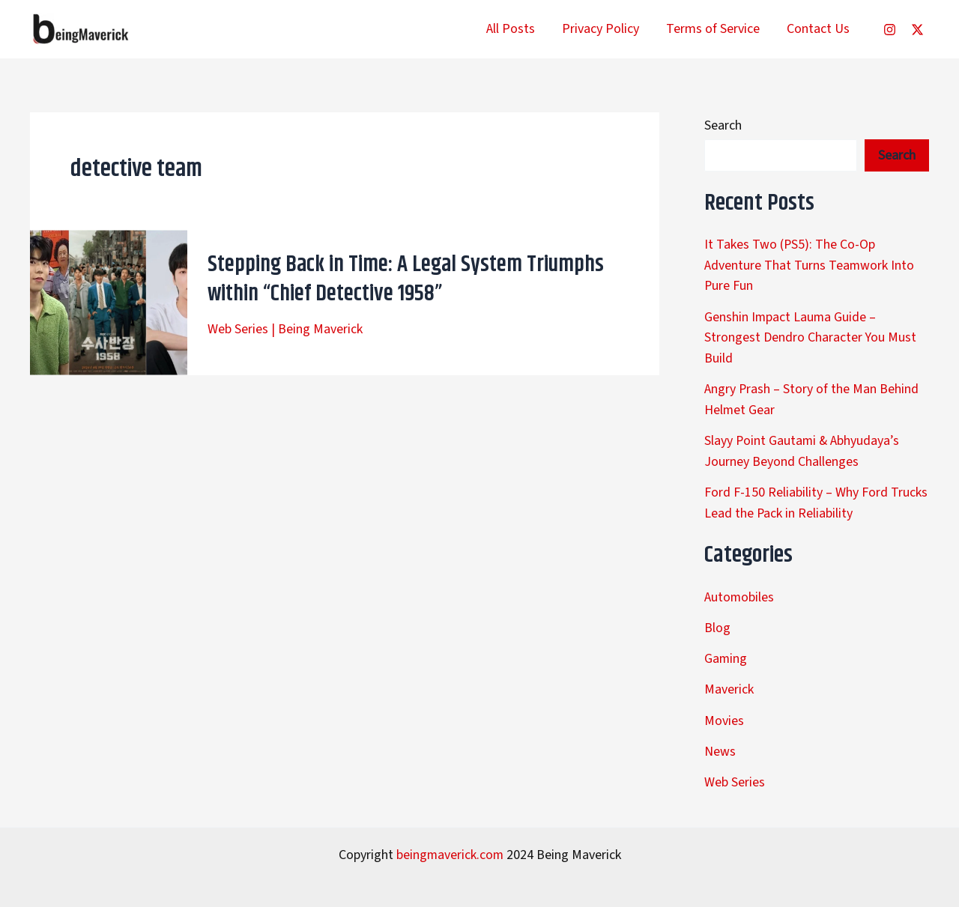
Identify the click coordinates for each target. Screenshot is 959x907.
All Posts (510, 28)
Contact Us (818, 28)
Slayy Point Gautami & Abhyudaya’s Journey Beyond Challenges (802, 446)
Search (723, 125)
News (720, 741)
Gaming (726, 651)
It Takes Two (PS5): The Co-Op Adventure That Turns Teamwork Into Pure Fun (809, 264)
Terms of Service (713, 28)
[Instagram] (889, 29)
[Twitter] (917, 29)
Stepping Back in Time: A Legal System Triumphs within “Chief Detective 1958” (406, 279)
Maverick (729, 681)
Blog (717, 620)
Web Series (238, 329)
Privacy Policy (600, 28)
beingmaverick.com (450, 844)
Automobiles (739, 590)
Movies (724, 712)
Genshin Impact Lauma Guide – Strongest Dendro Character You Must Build (810, 335)
